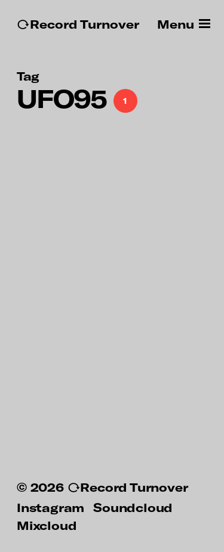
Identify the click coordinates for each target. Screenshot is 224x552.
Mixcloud (46, 525)
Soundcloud (133, 507)
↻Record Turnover (78, 24)
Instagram (50, 507)
